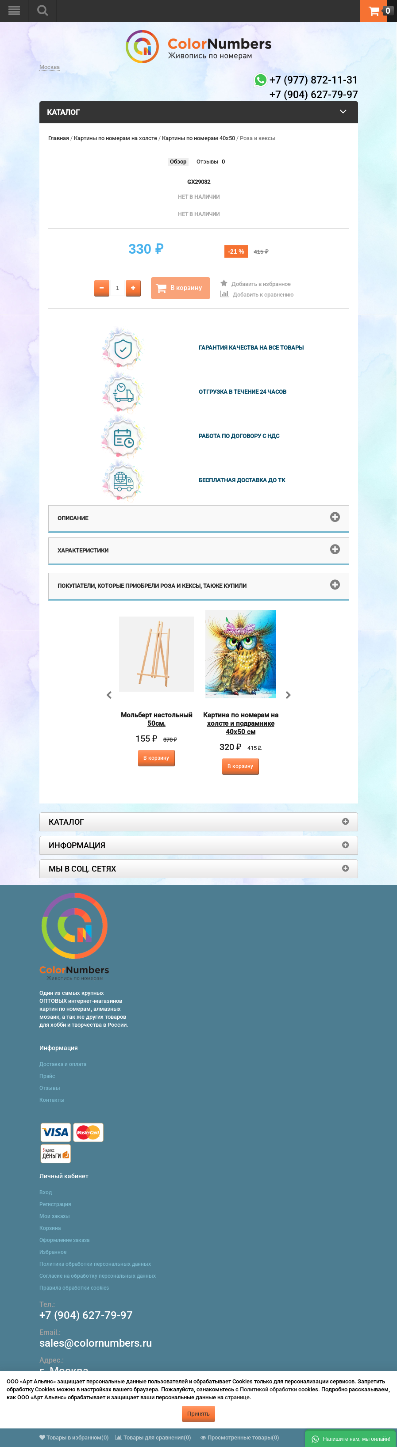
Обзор (178, 161)
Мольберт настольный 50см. (157, 719)
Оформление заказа (64, 1240)
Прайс (47, 1076)
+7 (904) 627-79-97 (86, 1315)
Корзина (50, 1228)
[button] (350, 1438)
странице (237, 1397)
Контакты (52, 1100)
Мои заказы (54, 1216)
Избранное (52, 1252)
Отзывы (207, 161)
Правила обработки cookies (74, 1288)
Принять (198, 1413)
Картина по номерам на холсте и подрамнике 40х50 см (240, 723)
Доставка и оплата (62, 1064)
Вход (45, 1192)
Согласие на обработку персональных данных (97, 1276)
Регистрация (55, 1204)
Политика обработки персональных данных (95, 1264)
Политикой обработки (268, 1389)
